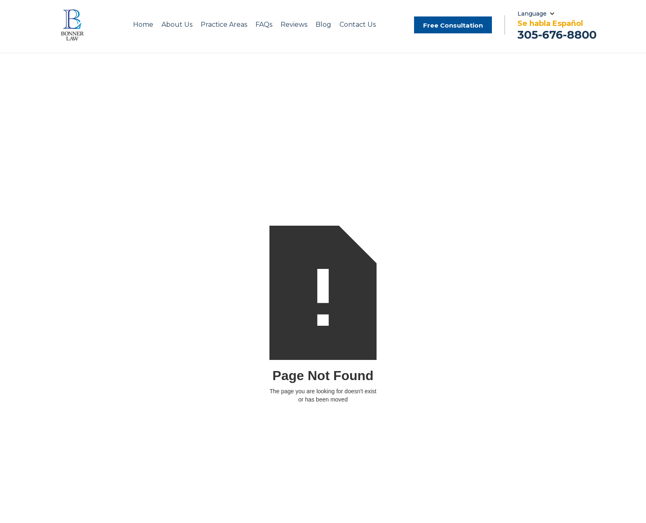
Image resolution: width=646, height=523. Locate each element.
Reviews (294, 24)
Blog (323, 24)
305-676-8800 (557, 34)
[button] (177, 24)
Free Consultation (453, 25)
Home (143, 24)
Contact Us (357, 24)
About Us (177, 24)
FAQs (263, 24)
